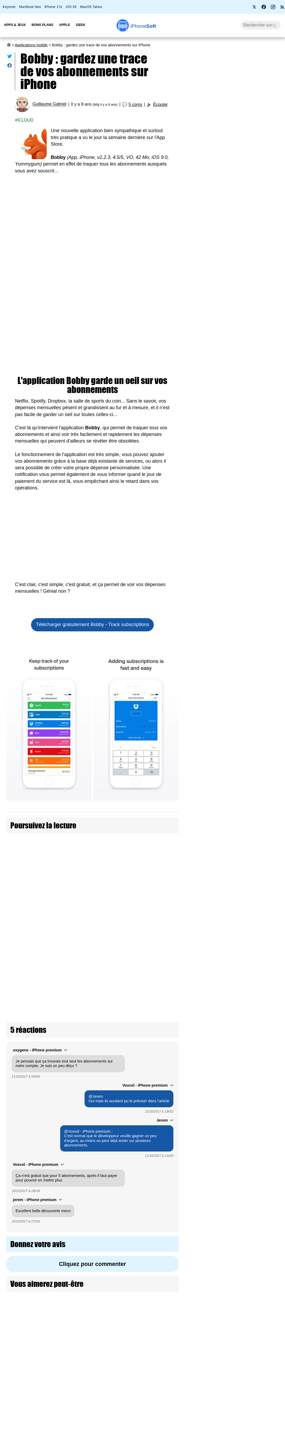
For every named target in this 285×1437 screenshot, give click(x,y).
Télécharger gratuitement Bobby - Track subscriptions (92, 624)
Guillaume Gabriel (49, 104)
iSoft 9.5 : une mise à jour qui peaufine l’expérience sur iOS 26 (233, 210)
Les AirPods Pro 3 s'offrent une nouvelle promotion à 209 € (234, 266)
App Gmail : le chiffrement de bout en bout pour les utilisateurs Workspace (259, 1294)
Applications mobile (31, 45)
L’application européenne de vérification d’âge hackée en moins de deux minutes (236, 292)
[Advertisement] (92, 219)
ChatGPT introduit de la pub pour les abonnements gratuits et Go (144, 847)
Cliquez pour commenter (92, 1173)
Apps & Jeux (15, 25)
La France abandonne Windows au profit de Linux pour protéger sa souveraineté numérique (235, 238)
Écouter (160, 104)
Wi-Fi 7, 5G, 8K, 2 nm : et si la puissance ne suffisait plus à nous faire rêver (235, 133)
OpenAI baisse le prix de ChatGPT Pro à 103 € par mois (260, 1413)
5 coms (135, 104)
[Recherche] (260, 25)
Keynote (9, 7)
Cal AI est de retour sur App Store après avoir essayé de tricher (260, 739)
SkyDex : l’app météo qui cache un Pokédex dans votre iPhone (260, 975)
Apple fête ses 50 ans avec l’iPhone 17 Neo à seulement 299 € (235, 107)
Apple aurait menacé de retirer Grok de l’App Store (259, 1087)
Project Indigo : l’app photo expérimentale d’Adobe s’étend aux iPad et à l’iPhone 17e (260, 1355)
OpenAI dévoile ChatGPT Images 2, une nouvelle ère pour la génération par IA (260, 799)
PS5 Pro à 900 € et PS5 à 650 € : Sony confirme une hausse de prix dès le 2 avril (235, 184)
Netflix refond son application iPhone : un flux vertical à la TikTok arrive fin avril (260, 1032)
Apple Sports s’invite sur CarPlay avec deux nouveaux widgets (259, 862)
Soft (143, 26)
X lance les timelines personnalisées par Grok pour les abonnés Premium (259, 681)
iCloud (25, 120)
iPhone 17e (53, 7)
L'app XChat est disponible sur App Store (260, 467)
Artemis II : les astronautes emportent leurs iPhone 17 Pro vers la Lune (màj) (234, 317)
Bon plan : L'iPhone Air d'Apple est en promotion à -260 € (234, 159)
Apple (64, 25)
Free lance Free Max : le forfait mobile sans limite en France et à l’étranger (235, 343)
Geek (80, 25)
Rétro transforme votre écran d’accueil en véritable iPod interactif (260, 919)
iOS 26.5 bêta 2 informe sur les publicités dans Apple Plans (259, 1188)
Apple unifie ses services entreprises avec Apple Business (258, 1136)
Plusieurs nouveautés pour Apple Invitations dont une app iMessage (259, 563)
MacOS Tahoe (91, 7)
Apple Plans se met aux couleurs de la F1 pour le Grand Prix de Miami (260, 620)
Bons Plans (42, 25)
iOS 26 (71, 7)
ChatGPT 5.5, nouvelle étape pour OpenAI (258, 511)
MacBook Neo (30, 7)
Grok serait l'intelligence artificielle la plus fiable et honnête (259, 1240)
